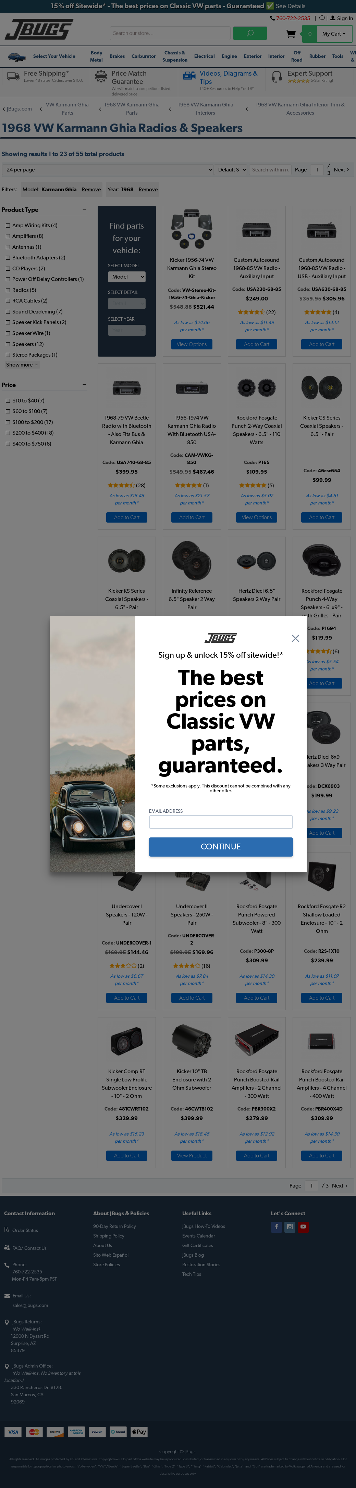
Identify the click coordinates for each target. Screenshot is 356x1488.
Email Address (166, 811)
